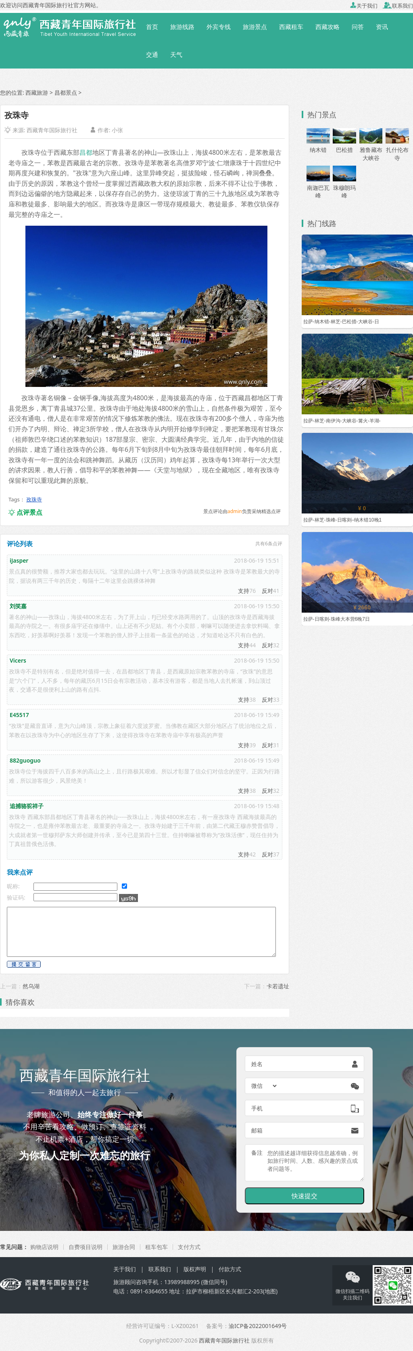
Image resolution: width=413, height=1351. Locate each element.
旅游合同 (124, 1247)
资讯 (382, 27)
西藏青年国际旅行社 (52, 130)
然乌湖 (31, 986)
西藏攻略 (327, 27)
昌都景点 (65, 92)
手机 (257, 1108)
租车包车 (156, 1247)
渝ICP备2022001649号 (258, 1326)
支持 (243, 590)
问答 (358, 27)
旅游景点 (255, 27)
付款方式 (230, 1269)
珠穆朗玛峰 (344, 184)
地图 (270, 1291)
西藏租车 (291, 27)
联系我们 (398, 5)
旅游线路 (182, 27)
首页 (152, 27)
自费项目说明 (85, 1247)
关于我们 (364, 5)
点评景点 (25, 512)
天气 (176, 54)
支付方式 (189, 1247)
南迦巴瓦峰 (318, 184)
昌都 (85, 152)
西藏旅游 (36, 92)
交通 (152, 54)
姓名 (257, 1064)
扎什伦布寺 (397, 147)
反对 (267, 590)
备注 (257, 1152)
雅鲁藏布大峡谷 (371, 147)
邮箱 (257, 1130)
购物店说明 (44, 1247)
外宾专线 (218, 27)
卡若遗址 (278, 986)
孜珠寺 (34, 499)
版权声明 (195, 1269)
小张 (117, 130)
